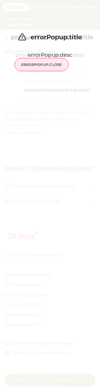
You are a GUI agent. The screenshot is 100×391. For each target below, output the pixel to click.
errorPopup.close (41, 64)
